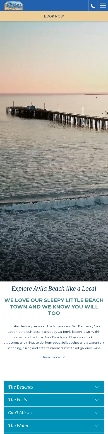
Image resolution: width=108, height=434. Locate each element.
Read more (54, 357)
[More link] (103, 5)
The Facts (53, 399)
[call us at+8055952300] (93, 5)
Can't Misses (53, 412)
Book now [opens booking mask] (54, 16)
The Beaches (53, 387)
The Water (53, 425)
